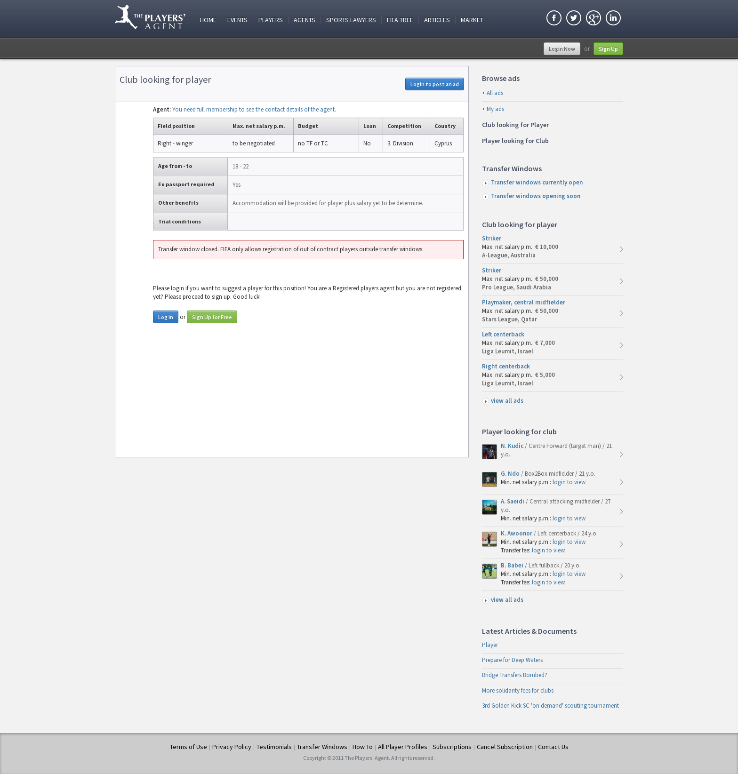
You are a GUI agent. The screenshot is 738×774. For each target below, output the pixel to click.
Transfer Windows (322, 746)
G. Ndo (511, 474)
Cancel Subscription (505, 746)
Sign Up (608, 48)
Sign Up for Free (212, 316)
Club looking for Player (515, 124)
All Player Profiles (402, 746)
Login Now (562, 48)
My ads (495, 109)
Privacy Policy (231, 746)
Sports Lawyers (351, 20)
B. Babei (513, 565)
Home (208, 20)
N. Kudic (513, 446)
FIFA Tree (400, 20)
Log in (165, 316)
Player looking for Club (515, 140)
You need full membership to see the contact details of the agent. (254, 109)
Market (472, 20)
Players (270, 20)
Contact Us (553, 746)
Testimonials (274, 746)
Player (490, 645)
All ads (495, 93)
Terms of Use (188, 746)
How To (363, 746)
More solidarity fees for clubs (518, 690)
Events (237, 20)
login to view (569, 482)
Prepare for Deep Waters (512, 660)
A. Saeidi (513, 501)
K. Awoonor (517, 533)
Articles (437, 20)
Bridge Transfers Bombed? (514, 675)
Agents (304, 20)
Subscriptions (452, 746)
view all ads (507, 401)
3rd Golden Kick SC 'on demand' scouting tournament (550, 706)
